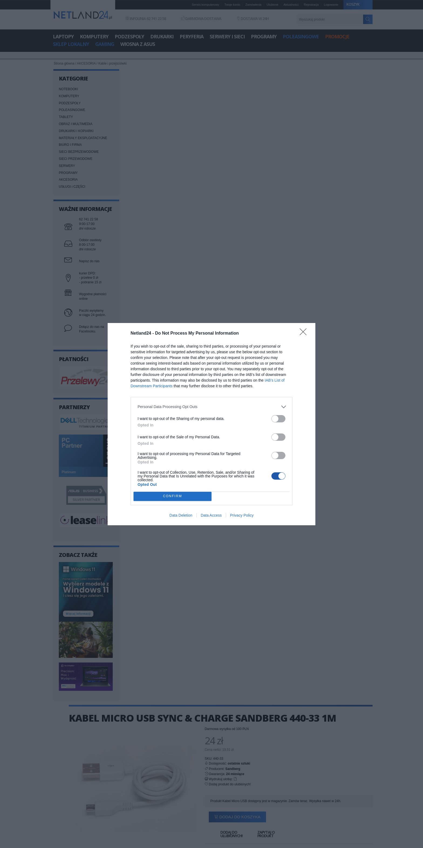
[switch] (278, 418)
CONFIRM (172, 496)
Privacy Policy (242, 515)
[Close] (305, 333)
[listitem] (211, 407)
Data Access (211, 515)
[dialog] (211, 424)
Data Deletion (180, 515)
